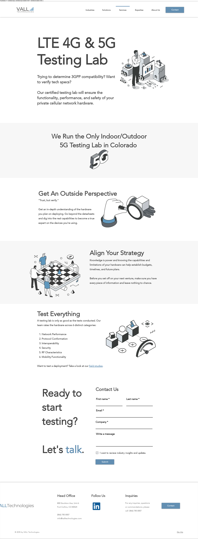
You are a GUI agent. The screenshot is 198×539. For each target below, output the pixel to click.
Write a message (105, 434)
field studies (96, 365)
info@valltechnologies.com (69, 518)
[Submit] (105, 461)
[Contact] (175, 10)
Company (101, 422)
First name (102, 399)
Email (99, 410)
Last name (132, 399)
